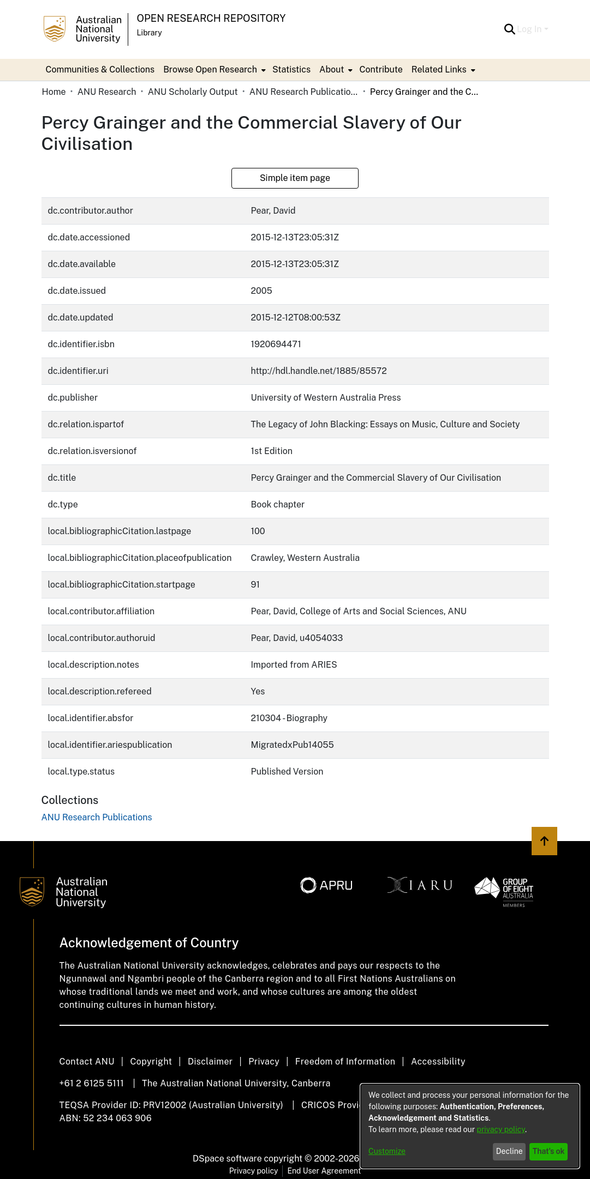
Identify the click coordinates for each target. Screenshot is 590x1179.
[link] (96, 817)
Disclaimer (210, 1061)
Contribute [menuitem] (380, 69)
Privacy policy (253, 1170)
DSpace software (227, 1158)
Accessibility (438, 1061)
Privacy (263, 1061)
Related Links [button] (439, 69)
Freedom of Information (345, 1061)
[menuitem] (213, 70)
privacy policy (501, 1129)
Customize (387, 1151)
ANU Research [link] (107, 92)
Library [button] (149, 32)
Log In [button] (530, 29)
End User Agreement (324, 1170)
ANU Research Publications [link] (304, 92)
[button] (509, 29)
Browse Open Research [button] (210, 69)
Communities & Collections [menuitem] (100, 69)
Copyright (151, 1061)
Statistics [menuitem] (291, 69)
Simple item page (295, 178)
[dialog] (470, 1126)
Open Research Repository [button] (211, 18)
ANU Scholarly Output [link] (193, 92)
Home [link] (54, 92)
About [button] (331, 69)
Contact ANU (87, 1061)
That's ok (549, 1151)
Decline (509, 1151)
